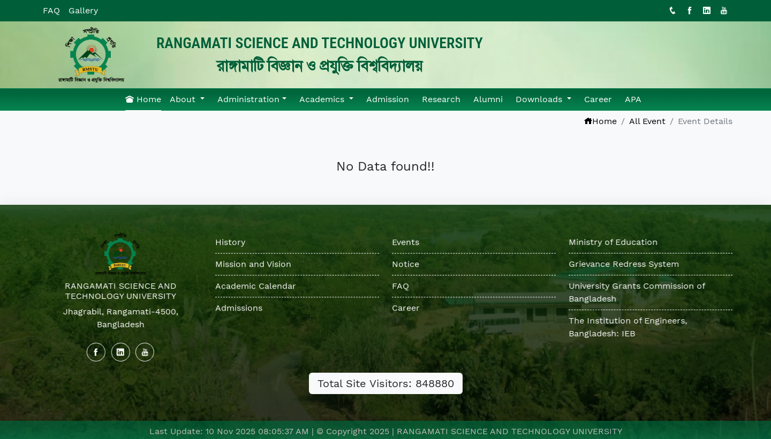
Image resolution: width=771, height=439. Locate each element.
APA (633, 99)
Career (598, 99)
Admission (387, 99)
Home (143, 99)
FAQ (51, 10)
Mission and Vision (253, 264)
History (230, 242)
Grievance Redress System (624, 264)
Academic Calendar (255, 286)
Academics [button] (323, 99)
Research (441, 99)
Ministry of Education (613, 242)
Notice (405, 264)
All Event (647, 121)
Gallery (83, 10)
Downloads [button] (540, 99)
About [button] (184, 99)
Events (405, 242)
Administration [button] (248, 99)
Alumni (488, 99)
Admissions (238, 308)
